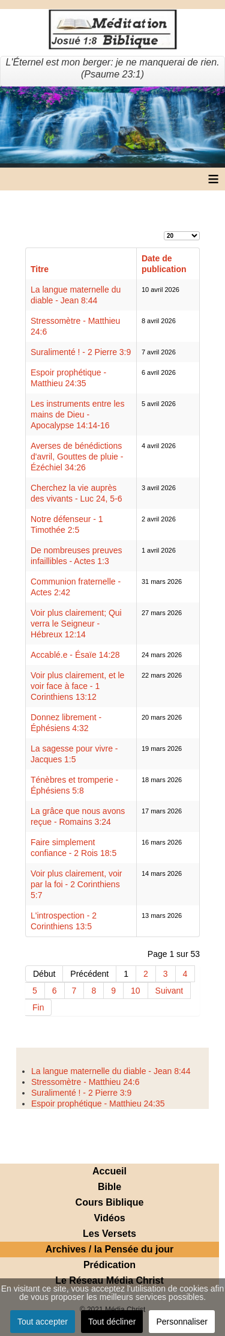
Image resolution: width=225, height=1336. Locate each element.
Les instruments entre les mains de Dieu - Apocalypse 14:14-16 (77, 414)
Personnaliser (182, 1321)
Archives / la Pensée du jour (109, 1249)
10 (135, 990)
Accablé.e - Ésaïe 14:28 (75, 655)
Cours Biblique (110, 1202)
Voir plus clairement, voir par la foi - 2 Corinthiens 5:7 (76, 884)
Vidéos (109, 1218)
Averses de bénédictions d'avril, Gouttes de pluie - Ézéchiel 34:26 (77, 456)
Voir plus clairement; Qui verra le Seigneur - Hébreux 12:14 (76, 623)
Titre (40, 269)
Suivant (169, 990)
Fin (38, 1007)
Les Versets (109, 1233)
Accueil (109, 1171)
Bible (109, 1187)
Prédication (109, 1265)
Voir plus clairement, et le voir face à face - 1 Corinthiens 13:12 (77, 686)
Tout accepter (42, 1321)
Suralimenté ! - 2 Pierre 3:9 (81, 352)
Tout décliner (112, 1321)
